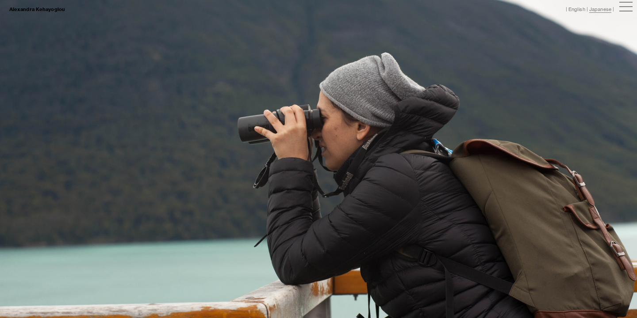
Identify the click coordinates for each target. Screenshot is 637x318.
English (576, 9)
